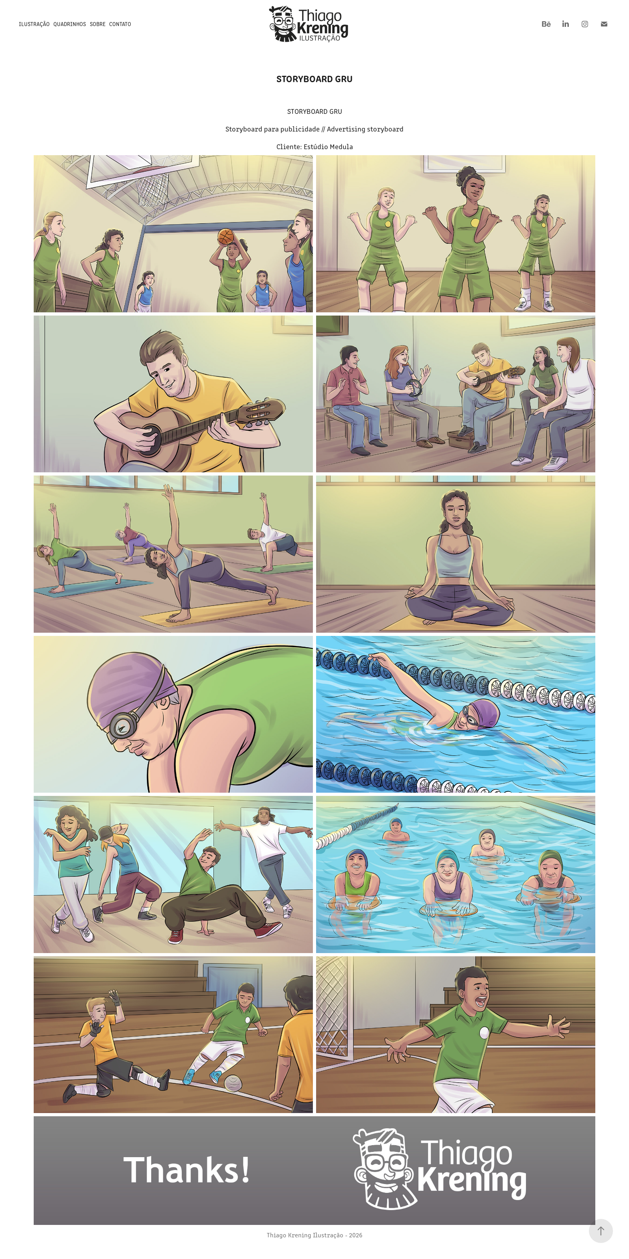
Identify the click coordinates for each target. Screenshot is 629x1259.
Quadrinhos (69, 24)
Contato (120, 24)
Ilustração (34, 24)
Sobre (98, 24)
